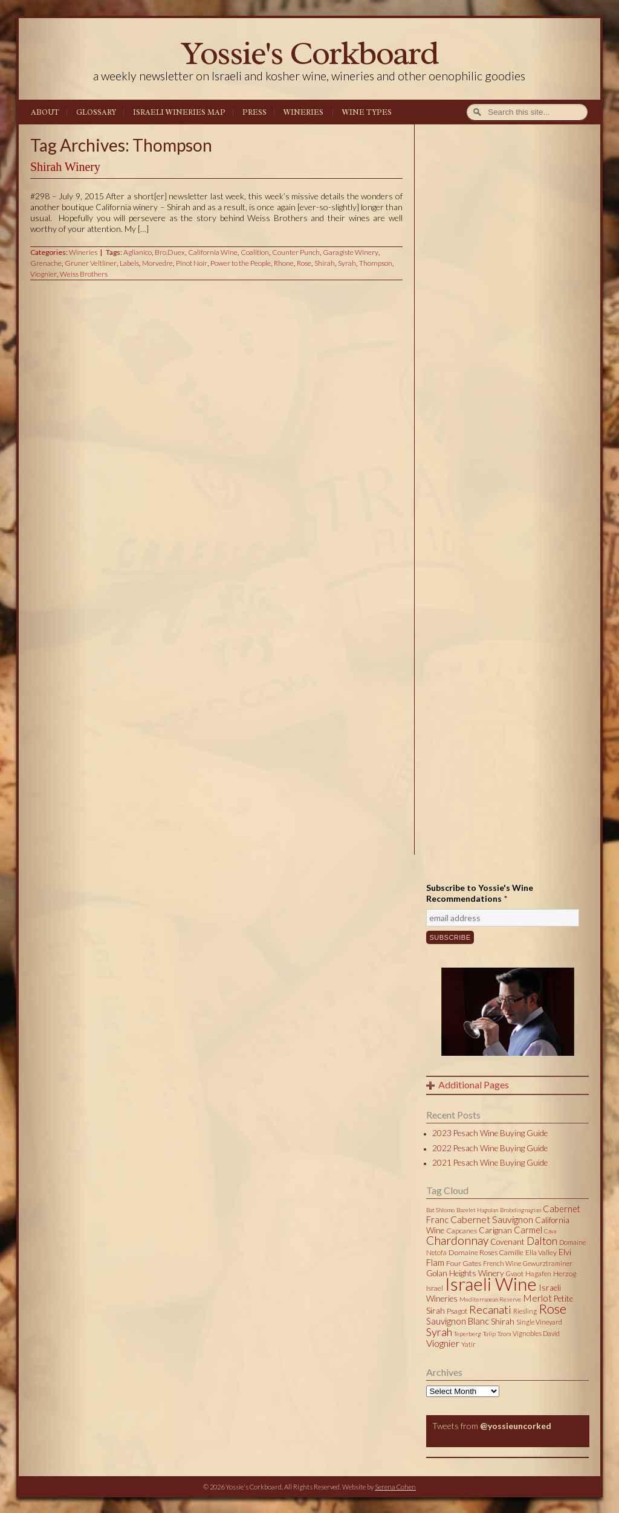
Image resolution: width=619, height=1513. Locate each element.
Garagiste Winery (350, 252)
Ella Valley (541, 1252)
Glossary (96, 112)
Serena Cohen (395, 1487)
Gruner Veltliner (91, 263)
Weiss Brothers (84, 273)
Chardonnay (457, 1240)
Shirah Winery (65, 166)
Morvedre (157, 263)
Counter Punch (296, 252)
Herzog (564, 1273)
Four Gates (463, 1263)
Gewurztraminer (547, 1263)
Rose (304, 263)
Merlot (537, 1297)
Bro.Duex (170, 252)
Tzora (504, 1333)
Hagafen (538, 1273)
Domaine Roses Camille (486, 1252)
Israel (434, 1288)
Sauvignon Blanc (457, 1320)
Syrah (347, 263)
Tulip (489, 1333)
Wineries (303, 112)
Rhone (284, 263)
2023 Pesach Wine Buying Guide (490, 1133)
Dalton (542, 1241)
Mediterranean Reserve (490, 1299)
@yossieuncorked (515, 1426)
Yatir (468, 1344)
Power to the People (240, 263)
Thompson (375, 263)
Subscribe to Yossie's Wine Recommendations (479, 893)
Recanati (490, 1309)
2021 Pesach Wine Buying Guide (490, 1163)
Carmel (528, 1229)
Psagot (457, 1310)
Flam (435, 1262)
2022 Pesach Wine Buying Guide (490, 1148)
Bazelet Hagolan (477, 1209)
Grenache (46, 263)
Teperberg (467, 1333)
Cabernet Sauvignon (491, 1219)
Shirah (324, 263)
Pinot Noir (191, 263)
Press (254, 112)
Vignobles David (536, 1333)
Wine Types (367, 112)
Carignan (495, 1230)
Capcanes (461, 1230)
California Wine (213, 252)
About (45, 112)
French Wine (502, 1263)
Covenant (507, 1242)
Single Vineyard (539, 1322)
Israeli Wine (491, 1283)
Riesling (525, 1311)
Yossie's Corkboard (309, 52)
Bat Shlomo (440, 1209)
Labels (129, 263)
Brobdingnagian (520, 1209)
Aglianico (137, 252)
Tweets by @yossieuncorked (483, 1452)
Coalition (255, 252)
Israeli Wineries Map (179, 112)
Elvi (565, 1252)
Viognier (43, 273)
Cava (550, 1231)
